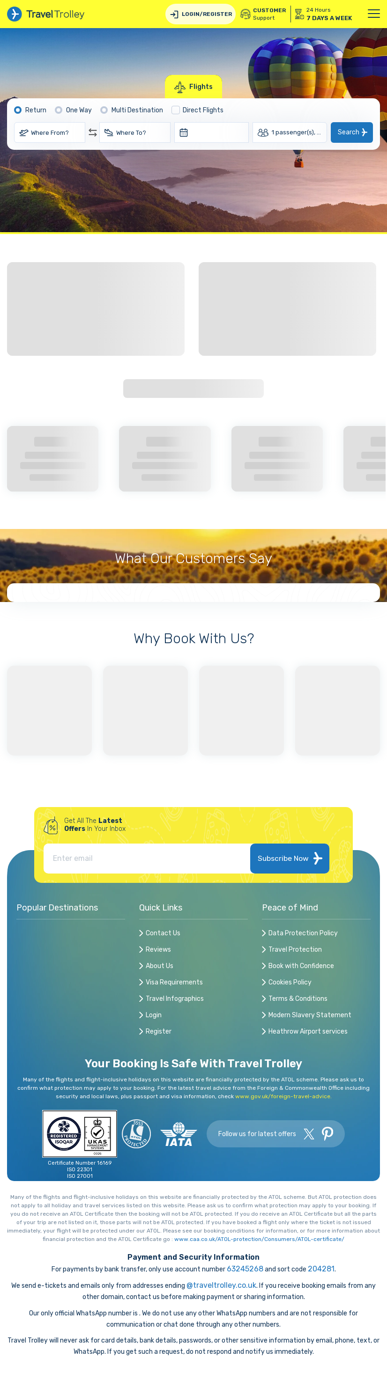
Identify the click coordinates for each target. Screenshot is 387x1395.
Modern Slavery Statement (309, 1016)
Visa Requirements (174, 983)
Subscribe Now (289, 858)
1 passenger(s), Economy (299, 132)
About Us (159, 966)
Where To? (131, 132)
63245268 (245, 1268)
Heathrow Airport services (308, 1032)
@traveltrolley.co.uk (221, 1285)
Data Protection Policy (303, 934)
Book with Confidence (301, 966)
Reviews (158, 950)
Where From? (50, 132)
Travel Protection (295, 950)
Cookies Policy (290, 983)
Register (158, 1032)
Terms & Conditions (297, 999)
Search (348, 132)
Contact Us (163, 934)
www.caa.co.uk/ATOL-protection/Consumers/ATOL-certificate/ (259, 1239)
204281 (321, 1268)
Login (154, 1016)
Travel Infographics (175, 999)
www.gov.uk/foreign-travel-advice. (283, 1096)
